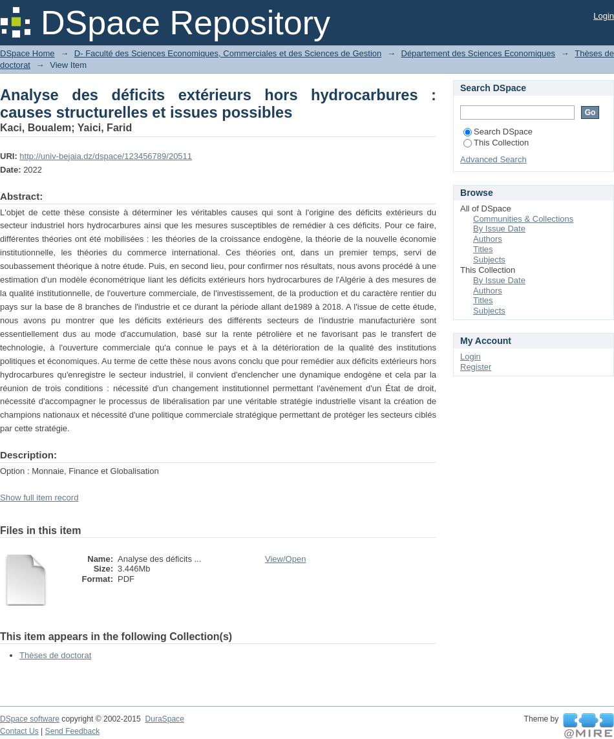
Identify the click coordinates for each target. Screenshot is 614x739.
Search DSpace (498, 131)
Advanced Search (493, 159)
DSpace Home (27, 53)
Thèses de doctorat (55, 655)
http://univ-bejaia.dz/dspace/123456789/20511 (105, 156)
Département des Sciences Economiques (478, 53)
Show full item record (39, 497)
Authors (487, 239)
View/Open (285, 559)
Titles (483, 249)
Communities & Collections (523, 219)
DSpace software (29, 718)
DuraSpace (164, 718)
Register (475, 367)
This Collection (496, 142)
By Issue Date (499, 228)
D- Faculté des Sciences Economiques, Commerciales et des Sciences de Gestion (227, 53)
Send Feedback (72, 731)
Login (603, 16)
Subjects (489, 259)
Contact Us (19, 731)
